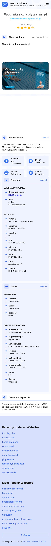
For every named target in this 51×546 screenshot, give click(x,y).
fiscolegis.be (8, 433)
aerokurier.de (9, 472)
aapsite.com (8, 497)
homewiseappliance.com (14, 523)
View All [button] (45, 138)
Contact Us (25, 535)
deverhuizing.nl (10, 450)
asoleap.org (8, 468)
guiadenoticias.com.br (13, 488)
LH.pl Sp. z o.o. (15, 195)
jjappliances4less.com (13, 506)
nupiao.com (8, 437)
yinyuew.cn (8, 459)
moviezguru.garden (12, 510)
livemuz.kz (7, 493)
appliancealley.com (12, 501)
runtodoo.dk (8, 446)
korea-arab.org (10, 442)
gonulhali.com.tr (10, 455)
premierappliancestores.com (17, 519)
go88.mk (6, 527)
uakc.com (7, 514)
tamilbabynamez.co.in (13, 463)
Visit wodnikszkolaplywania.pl (25, 18)
